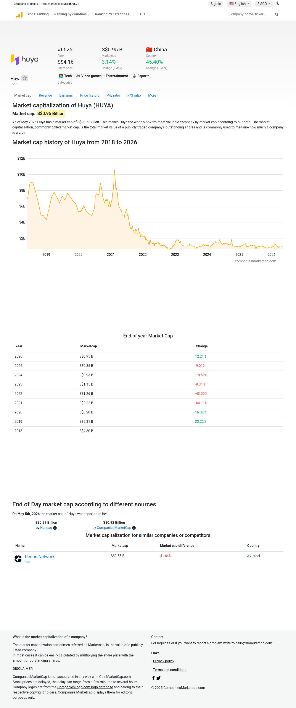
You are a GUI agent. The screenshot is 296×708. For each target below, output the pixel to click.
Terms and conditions (169, 670)
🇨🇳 (156, 50)
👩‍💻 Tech (65, 76)
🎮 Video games (89, 76)
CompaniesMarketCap (114, 528)
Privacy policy (163, 661)
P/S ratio (134, 95)
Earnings (66, 95)
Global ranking (37, 14)
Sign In (216, 4)
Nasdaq (46, 528)
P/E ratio (113, 95)
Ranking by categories (112, 14)
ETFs (141, 14)
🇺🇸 (238, 4)
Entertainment (117, 76)
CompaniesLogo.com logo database (85, 687)
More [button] (152, 95)
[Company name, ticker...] (253, 14)
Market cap (23, 95)
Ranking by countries (70, 14)
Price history (89, 95)
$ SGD (262, 4)
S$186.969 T (71, 3)
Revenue (45, 95)
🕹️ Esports (140, 76)
